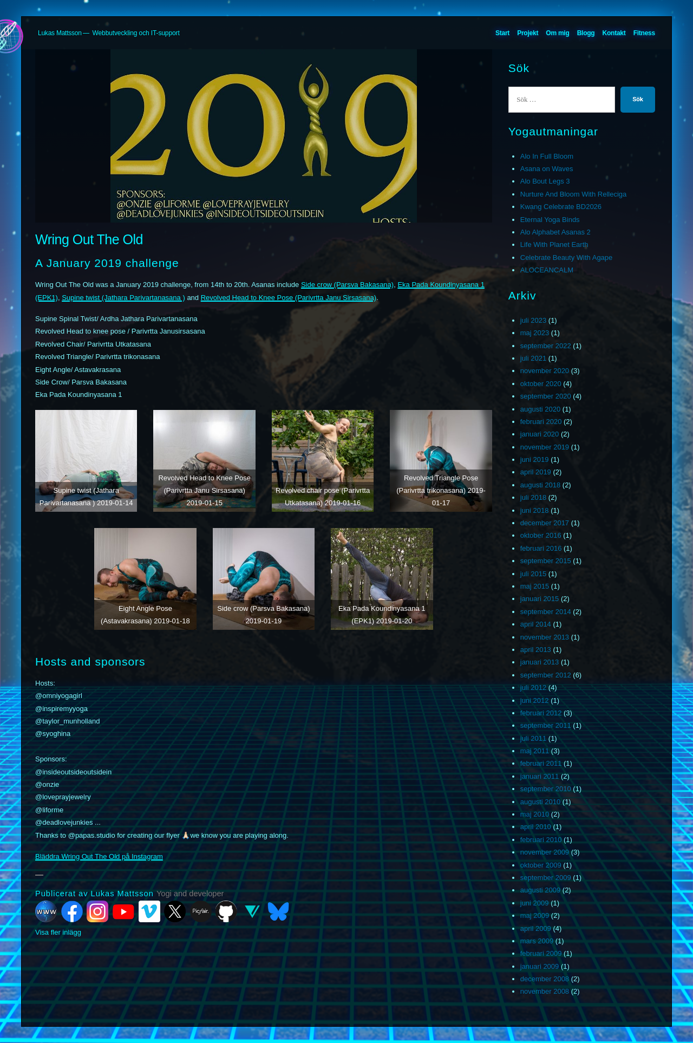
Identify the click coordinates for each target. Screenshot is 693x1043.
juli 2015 (533, 574)
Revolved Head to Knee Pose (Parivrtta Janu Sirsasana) (288, 298)
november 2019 (544, 447)
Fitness (644, 33)
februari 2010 (541, 840)
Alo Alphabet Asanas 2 (555, 232)
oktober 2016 (540, 535)
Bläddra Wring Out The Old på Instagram (99, 856)
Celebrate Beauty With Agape (566, 257)
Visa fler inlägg (58, 932)
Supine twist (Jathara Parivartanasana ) (123, 298)
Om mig (557, 33)
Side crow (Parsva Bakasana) (347, 285)
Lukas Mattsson (60, 33)
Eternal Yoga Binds (550, 220)
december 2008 (544, 979)
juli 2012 (533, 687)
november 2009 (544, 852)
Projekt (527, 33)
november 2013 (544, 637)
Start (502, 33)
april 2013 (535, 650)
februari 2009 (541, 953)
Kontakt (614, 33)
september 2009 (545, 877)
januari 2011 (539, 776)
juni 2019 (534, 459)
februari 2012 (541, 713)
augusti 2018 (540, 485)
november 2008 (544, 991)
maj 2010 (534, 814)
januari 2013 (539, 662)
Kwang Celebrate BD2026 (561, 207)
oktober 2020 (540, 384)
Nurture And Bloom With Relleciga (573, 194)
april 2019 (535, 472)
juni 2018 (534, 510)
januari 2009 (539, 966)
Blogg (586, 33)
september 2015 (545, 561)
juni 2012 (534, 700)
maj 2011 (534, 751)
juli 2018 (533, 497)
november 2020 (544, 371)
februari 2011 (541, 763)
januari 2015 (539, 599)
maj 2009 (534, 915)
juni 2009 (534, 903)
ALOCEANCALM (546, 270)
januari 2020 (539, 434)
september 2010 (545, 789)
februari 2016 (541, 548)
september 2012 (545, 675)
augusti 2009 (540, 890)
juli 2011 (533, 738)
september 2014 (545, 612)
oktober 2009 (540, 865)
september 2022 (545, 346)
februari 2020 (541, 422)
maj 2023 (534, 333)
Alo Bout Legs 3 (545, 181)
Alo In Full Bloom (546, 156)
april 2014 (535, 624)
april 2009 (535, 928)
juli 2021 (533, 358)
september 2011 (545, 725)
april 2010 (535, 827)
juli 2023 (533, 320)
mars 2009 (536, 941)
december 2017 (544, 523)
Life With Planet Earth (554, 244)
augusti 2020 (540, 409)
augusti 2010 (540, 802)
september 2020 (545, 396)
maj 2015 (534, 586)
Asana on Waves (546, 169)
